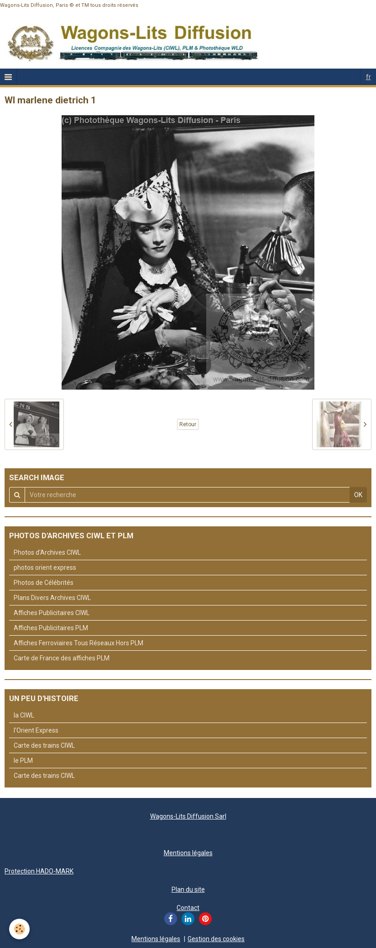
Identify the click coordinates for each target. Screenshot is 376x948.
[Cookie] (19, 929)
